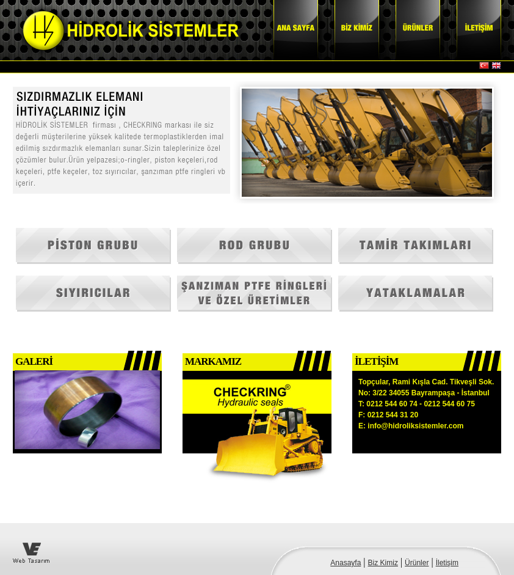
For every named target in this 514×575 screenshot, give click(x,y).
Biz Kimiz (383, 563)
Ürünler (417, 563)
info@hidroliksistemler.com (415, 426)
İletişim (447, 563)
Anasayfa (345, 563)
